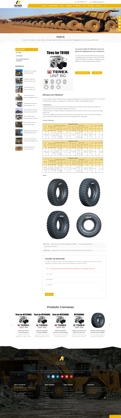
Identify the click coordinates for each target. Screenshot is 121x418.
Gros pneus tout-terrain (50, 246)
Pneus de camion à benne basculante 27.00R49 (63, 244)
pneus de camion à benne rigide (70, 402)
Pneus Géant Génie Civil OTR (69, 397)
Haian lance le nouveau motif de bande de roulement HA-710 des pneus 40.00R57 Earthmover (30, 72)
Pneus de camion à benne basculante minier (73, 392)
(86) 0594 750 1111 (82, 2)
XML (81, 415)
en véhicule (32, 40)
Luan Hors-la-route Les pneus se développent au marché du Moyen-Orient (30, 140)
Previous (11, 324)
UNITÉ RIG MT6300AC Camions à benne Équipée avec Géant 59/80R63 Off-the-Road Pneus (60, 332)
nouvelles (91, 6)
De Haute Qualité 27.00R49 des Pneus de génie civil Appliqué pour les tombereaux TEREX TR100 (72, 268)
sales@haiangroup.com (98, 2)
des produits (47, 390)
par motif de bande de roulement (22, 60)
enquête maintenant (82, 73)
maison (46, 388)
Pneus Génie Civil (67, 395)
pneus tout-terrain (67, 388)
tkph (84, 6)
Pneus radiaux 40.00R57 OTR (70, 409)
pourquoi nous (53, 6)
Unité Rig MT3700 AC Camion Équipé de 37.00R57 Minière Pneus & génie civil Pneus (71, 250)
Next (109, 324)
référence (69, 6)
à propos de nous (49, 392)
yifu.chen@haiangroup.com (27, 395)
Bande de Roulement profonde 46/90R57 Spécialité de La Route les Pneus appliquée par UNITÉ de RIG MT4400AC (42, 332)
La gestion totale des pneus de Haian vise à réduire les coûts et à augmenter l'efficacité (30, 80)
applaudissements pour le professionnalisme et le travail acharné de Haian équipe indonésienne (31, 132)
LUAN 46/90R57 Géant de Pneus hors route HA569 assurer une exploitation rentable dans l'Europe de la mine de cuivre (31, 111)
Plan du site (76, 415)
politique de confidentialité (51, 407)
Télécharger (97, 73)
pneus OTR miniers (67, 404)
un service (77, 6)
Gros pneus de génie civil (85, 244)
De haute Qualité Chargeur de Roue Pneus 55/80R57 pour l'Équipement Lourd (97, 332)
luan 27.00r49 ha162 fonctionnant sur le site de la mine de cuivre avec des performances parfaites (31, 117)
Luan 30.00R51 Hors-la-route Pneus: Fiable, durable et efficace (30, 124)
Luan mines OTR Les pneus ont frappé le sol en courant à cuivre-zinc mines (31, 97)
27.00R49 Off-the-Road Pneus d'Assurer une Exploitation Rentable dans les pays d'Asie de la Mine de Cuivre (31, 105)
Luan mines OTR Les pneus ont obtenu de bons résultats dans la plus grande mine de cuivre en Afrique (31, 89)
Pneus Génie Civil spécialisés (69, 400)
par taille (18, 53)
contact (98, 6)
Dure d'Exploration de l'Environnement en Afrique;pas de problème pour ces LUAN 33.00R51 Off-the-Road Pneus (30, 148)
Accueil (44, 6)
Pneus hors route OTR (68, 390)
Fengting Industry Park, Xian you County (26, 387)
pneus (62, 6)
